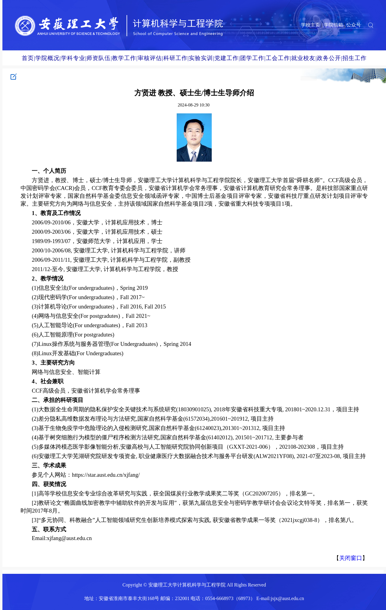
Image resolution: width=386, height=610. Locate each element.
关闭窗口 (350, 558)
